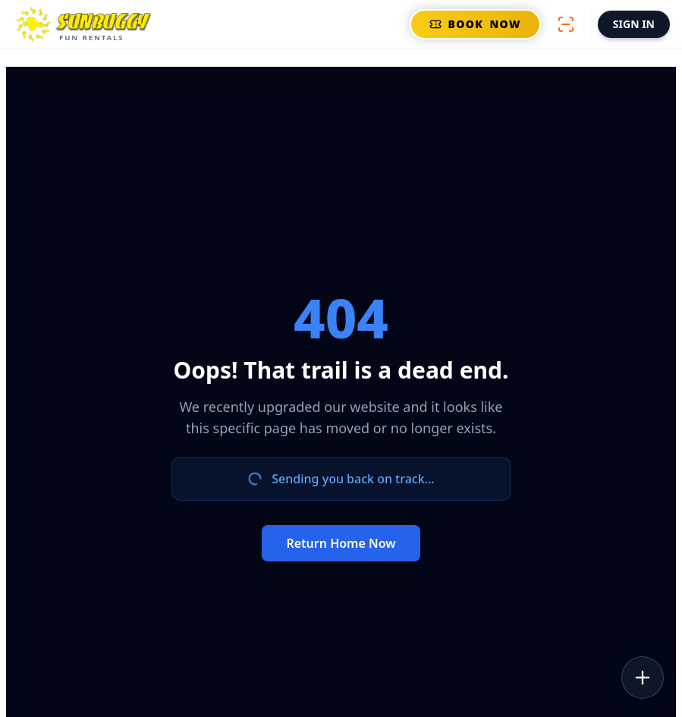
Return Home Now (340, 543)
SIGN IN (634, 24)
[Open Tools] (642, 677)
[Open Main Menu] (85, 24)
